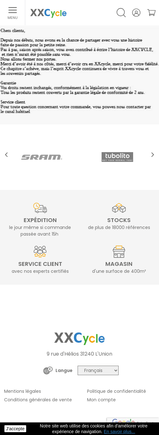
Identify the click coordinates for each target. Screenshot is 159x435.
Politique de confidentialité (116, 391)
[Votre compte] (136, 12)
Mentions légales (22, 391)
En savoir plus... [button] (119, 431)
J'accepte (15, 428)
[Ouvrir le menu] (12, 12)
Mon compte (101, 400)
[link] (151, 12)
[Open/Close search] (121, 12)
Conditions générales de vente (38, 400)
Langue (64, 370)
